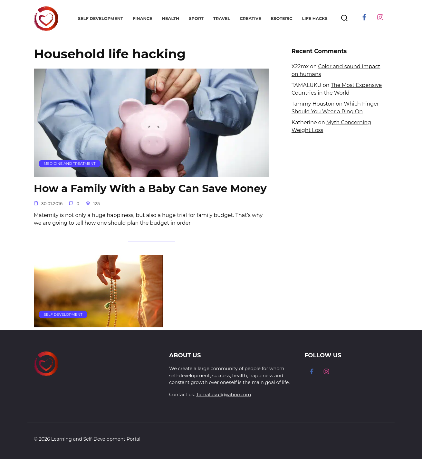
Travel (221, 18)
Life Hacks (314, 18)
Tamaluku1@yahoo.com (223, 395)
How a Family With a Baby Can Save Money (150, 189)
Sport (196, 18)
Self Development (100, 18)
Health (170, 18)
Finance (142, 18)
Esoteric (282, 18)
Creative (250, 18)
